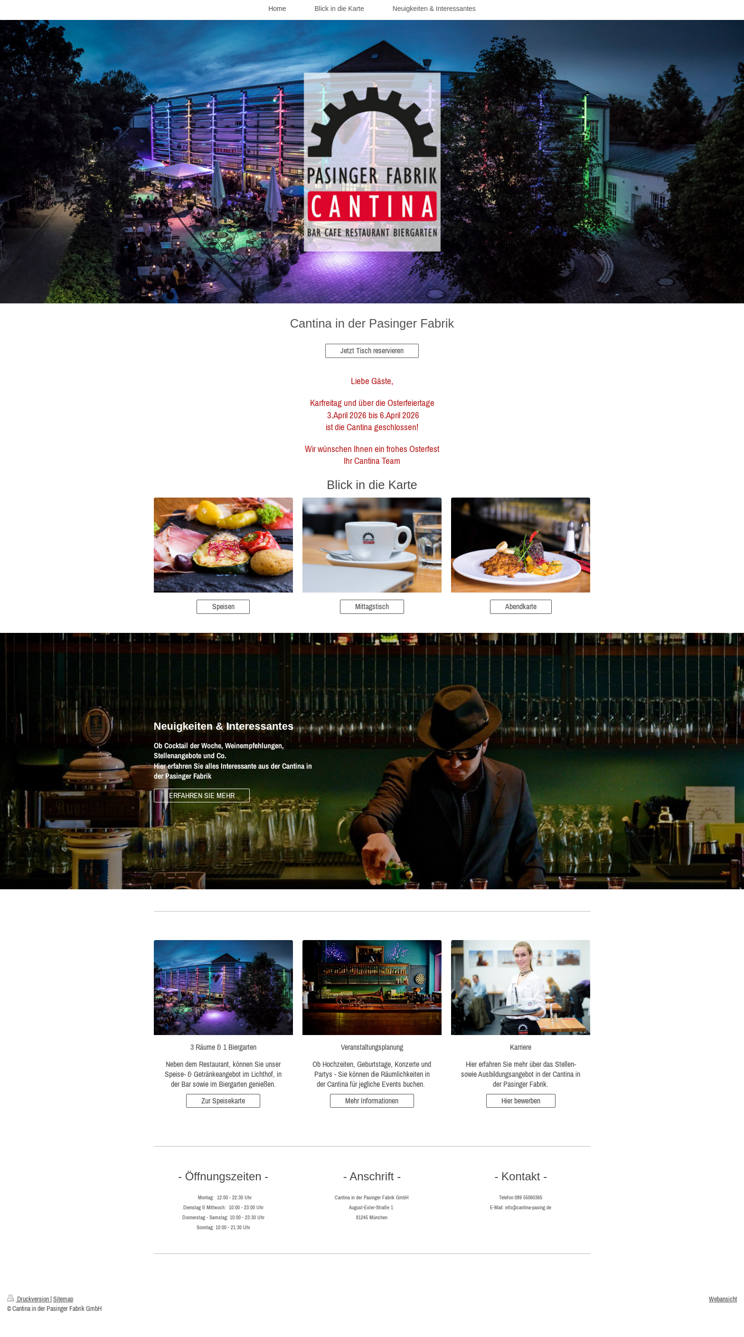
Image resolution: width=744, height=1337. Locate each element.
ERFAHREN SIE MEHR (202, 795)
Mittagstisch (372, 606)
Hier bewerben (520, 1100)
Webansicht (723, 1299)
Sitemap (63, 1299)
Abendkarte (521, 606)
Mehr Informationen (371, 1100)
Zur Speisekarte (223, 1100)
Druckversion (28, 1299)
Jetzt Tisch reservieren (372, 350)
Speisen (223, 606)
